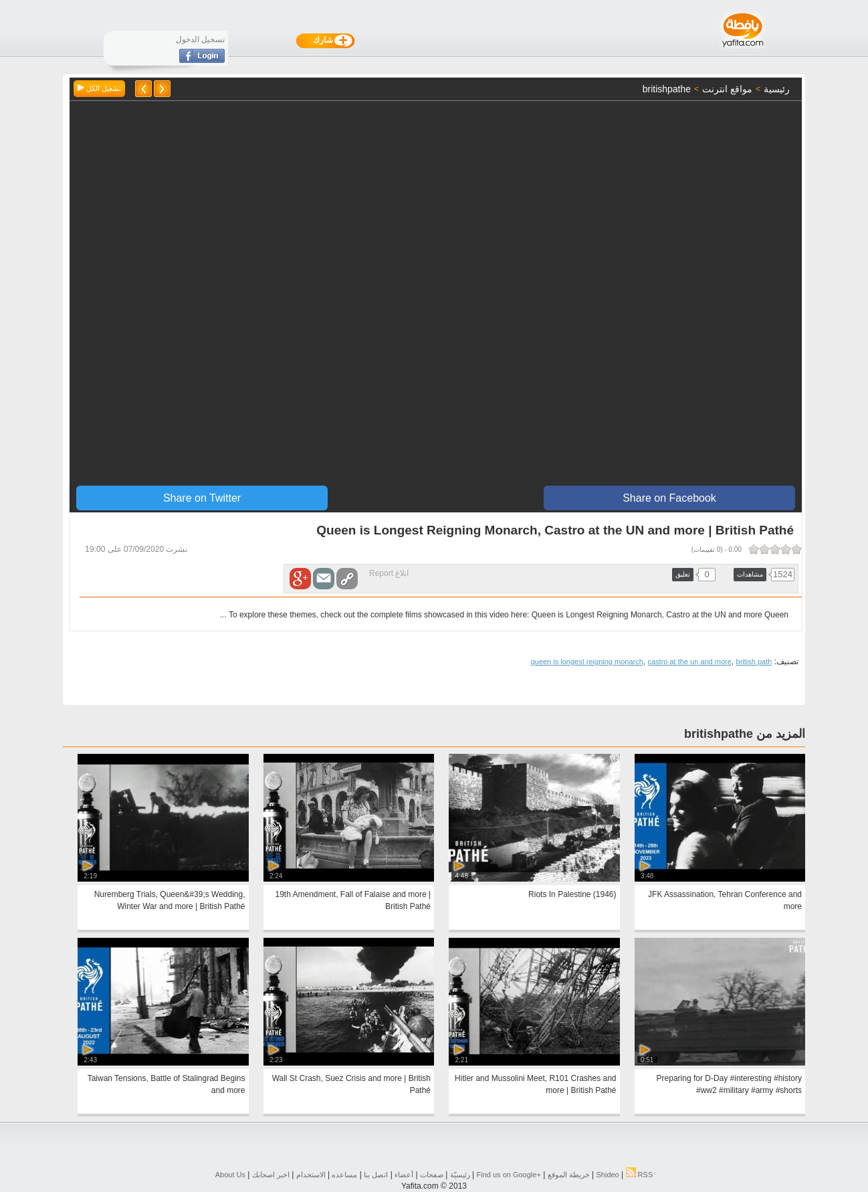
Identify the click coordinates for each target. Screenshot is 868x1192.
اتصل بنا (376, 1175)
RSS (639, 1175)
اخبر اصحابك (271, 1175)
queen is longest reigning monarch (587, 662)
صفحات (431, 1175)
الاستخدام (311, 1175)
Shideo (607, 1175)
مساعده (344, 1175)
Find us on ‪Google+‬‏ (509, 1175)
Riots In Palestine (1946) (572, 894)
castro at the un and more (689, 662)
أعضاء (404, 1175)
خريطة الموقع (569, 1175)
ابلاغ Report (389, 573)
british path (754, 662)
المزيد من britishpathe (744, 733)
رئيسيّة (460, 1175)
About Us (230, 1175)
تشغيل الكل (99, 88)
